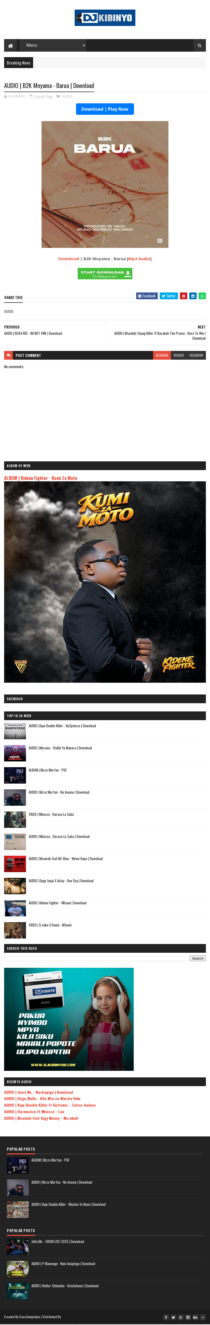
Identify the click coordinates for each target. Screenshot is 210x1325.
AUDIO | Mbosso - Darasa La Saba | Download (59, 837)
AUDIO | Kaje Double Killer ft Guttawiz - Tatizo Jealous (50, 1106)
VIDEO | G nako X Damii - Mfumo (50, 925)
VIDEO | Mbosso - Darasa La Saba (51, 815)
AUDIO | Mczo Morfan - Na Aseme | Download (59, 793)
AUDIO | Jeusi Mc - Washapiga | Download (38, 1093)
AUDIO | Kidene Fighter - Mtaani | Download (57, 903)
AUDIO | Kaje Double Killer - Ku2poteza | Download (62, 726)
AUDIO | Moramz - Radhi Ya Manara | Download (60, 748)
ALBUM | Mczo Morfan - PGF (48, 770)
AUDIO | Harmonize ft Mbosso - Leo (34, 1112)
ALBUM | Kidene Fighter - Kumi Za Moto (40, 478)
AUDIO (67, 97)
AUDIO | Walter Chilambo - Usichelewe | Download (64, 1286)
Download (68, 259)
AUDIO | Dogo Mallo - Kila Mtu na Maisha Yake (42, 1099)
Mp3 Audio (139, 259)
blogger (162, 355)
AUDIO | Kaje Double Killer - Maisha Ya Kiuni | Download (68, 1205)
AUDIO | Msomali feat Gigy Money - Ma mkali (41, 1119)
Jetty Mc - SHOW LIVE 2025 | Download (57, 1242)
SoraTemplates (29, 1317)
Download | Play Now (105, 110)
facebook (196, 355)
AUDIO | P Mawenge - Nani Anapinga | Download (63, 1264)
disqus (179, 355)
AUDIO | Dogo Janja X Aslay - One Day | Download (61, 881)
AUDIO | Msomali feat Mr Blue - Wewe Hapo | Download (66, 859)
